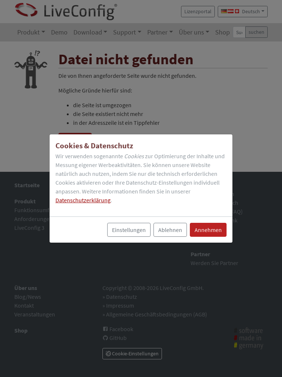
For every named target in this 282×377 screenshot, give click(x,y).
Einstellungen (129, 229)
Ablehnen (170, 229)
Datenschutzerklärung (83, 200)
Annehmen (208, 229)
